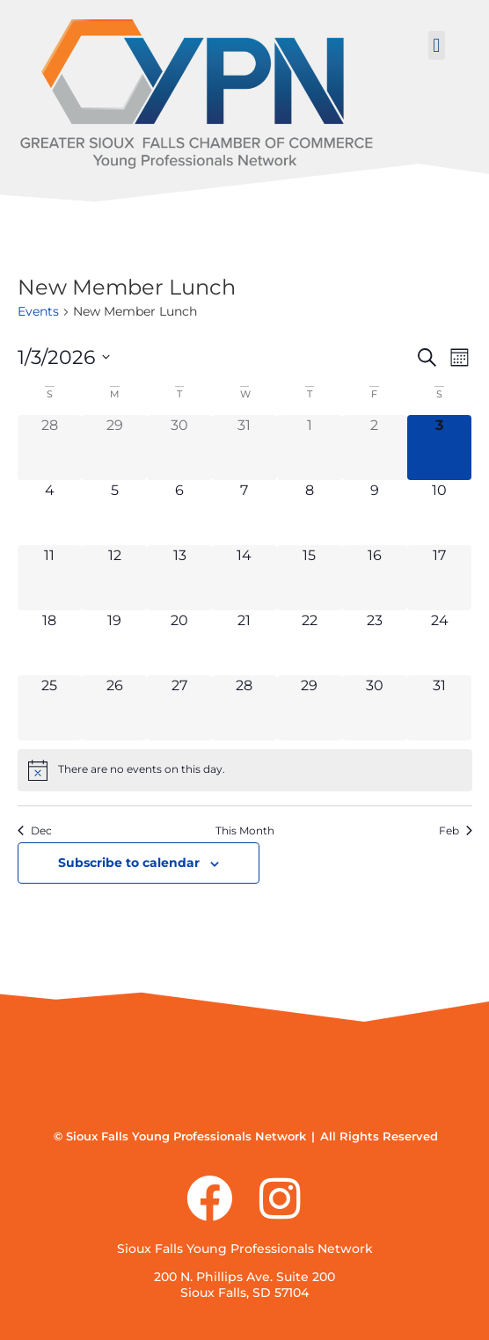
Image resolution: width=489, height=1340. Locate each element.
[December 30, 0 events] (179, 447)
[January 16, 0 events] (374, 577)
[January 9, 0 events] (374, 512)
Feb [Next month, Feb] (455, 830)
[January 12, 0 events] (114, 577)
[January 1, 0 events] (309, 447)
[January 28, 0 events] (244, 707)
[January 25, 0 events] (50, 707)
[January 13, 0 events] (179, 577)
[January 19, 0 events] (114, 642)
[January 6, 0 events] (179, 512)
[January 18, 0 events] (50, 642)
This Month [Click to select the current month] (244, 830)
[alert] (245, 770)
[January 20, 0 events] (179, 642)
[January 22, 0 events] (309, 642)
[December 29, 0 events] (114, 447)
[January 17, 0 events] (439, 577)
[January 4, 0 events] (50, 512)
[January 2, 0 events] (374, 447)
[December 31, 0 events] (244, 447)
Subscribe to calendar (129, 862)
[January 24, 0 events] (439, 642)
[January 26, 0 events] (114, 707)
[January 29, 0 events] (309, 707)
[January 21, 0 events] (244, 642)
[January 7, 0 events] (244, 512)
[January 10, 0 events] (439, 512)
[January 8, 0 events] (309, 512)
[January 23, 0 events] (374, 642)
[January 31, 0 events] (439, 707)
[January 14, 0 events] (244, 577)
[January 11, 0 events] (50, 577)
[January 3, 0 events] (439, 447)
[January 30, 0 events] (374, 707)
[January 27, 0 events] (179, 707)
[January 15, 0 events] (309, 577)
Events (38, 311)
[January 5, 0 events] (114, 512)
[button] (436, 45)
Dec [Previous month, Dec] (35, 830)
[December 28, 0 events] (50, 447)
